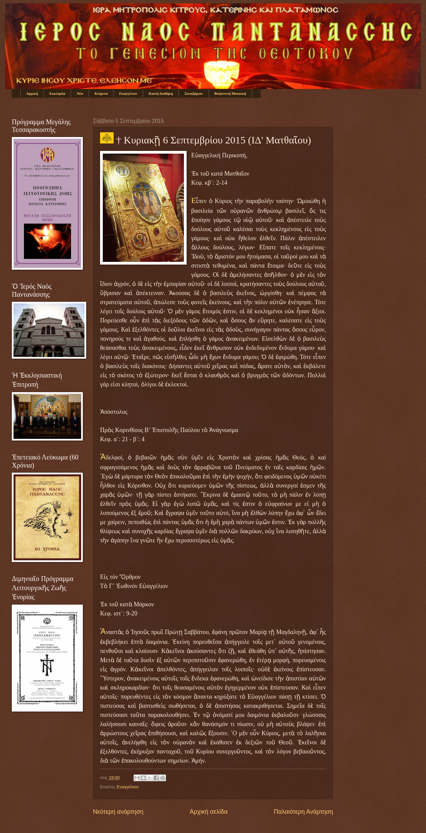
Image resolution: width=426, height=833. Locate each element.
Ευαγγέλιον (128, 93)
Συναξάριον (194, 93)
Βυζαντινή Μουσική (230, 93)
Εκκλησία (57, 93)
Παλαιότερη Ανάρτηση (303, 811)
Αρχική (32, 93)
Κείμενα (101, 93)
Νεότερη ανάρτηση (118, 811)
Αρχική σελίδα (209, 811)
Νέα (80, 93)
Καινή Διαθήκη (161, 93)
